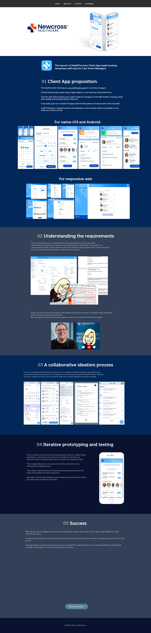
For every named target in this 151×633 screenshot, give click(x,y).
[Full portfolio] (76, 606)
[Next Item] (136, 147)
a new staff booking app (76, 88)
